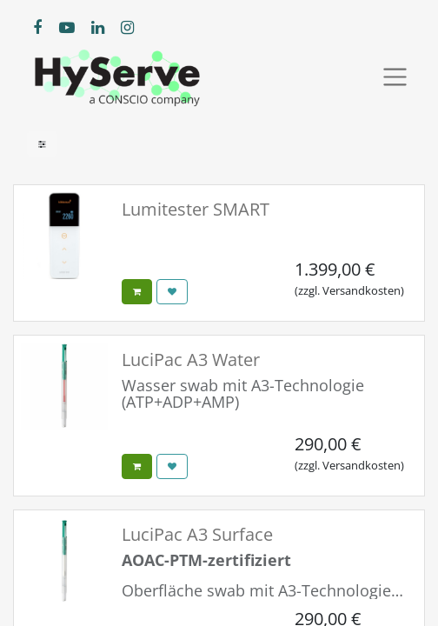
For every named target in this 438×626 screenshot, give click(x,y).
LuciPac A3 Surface (197, 534)
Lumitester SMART (195, 209)
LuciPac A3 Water (191, 359)
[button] (137, 291)
